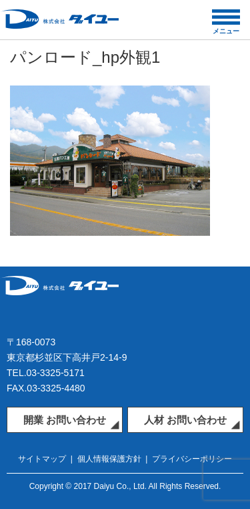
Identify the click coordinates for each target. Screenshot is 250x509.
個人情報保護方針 (109, 459)
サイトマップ (42, 459)
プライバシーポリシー (192, 459)
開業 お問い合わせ (64, 420)
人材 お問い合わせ (185, 420)
